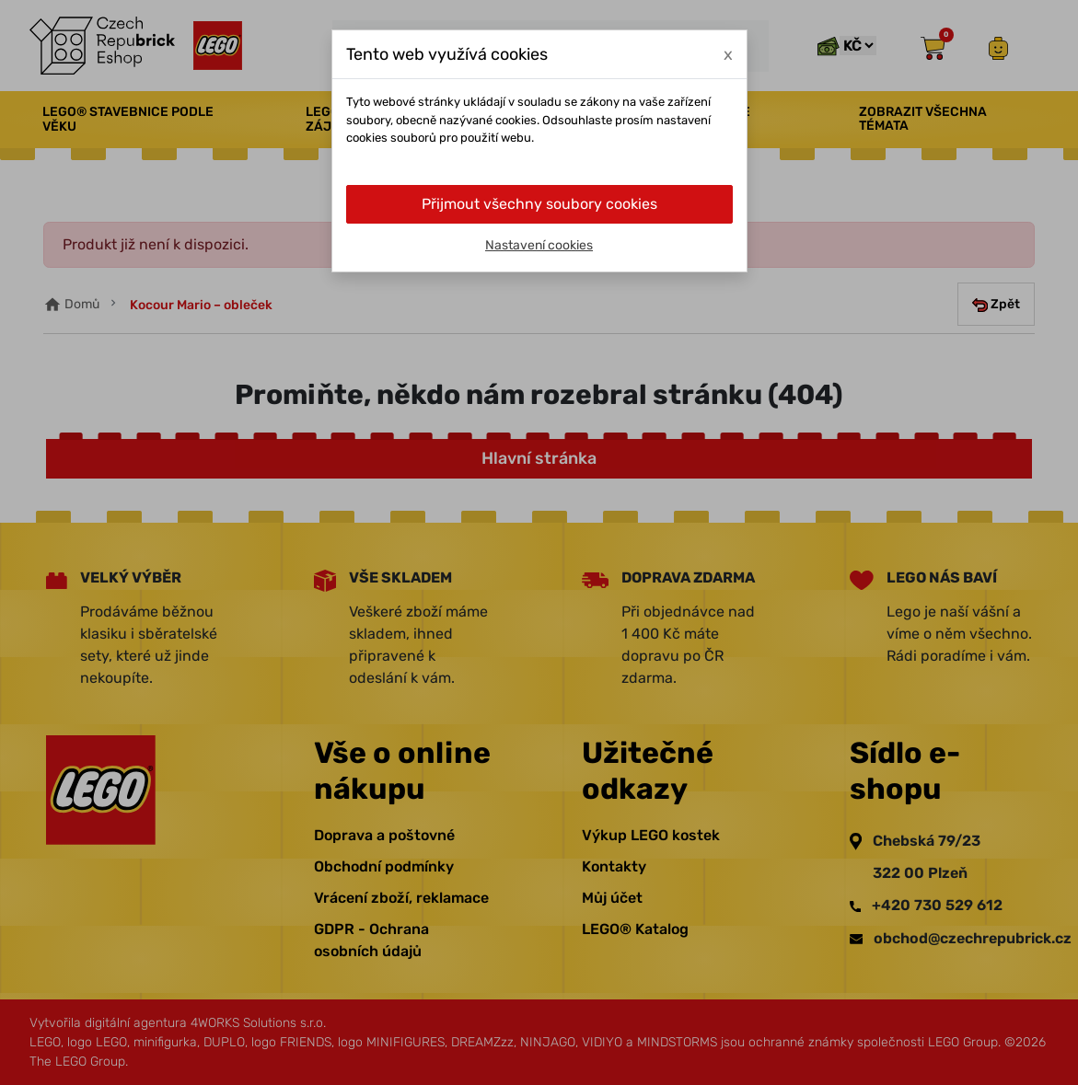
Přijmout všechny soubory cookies (539, 204)
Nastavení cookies (539, 245)
